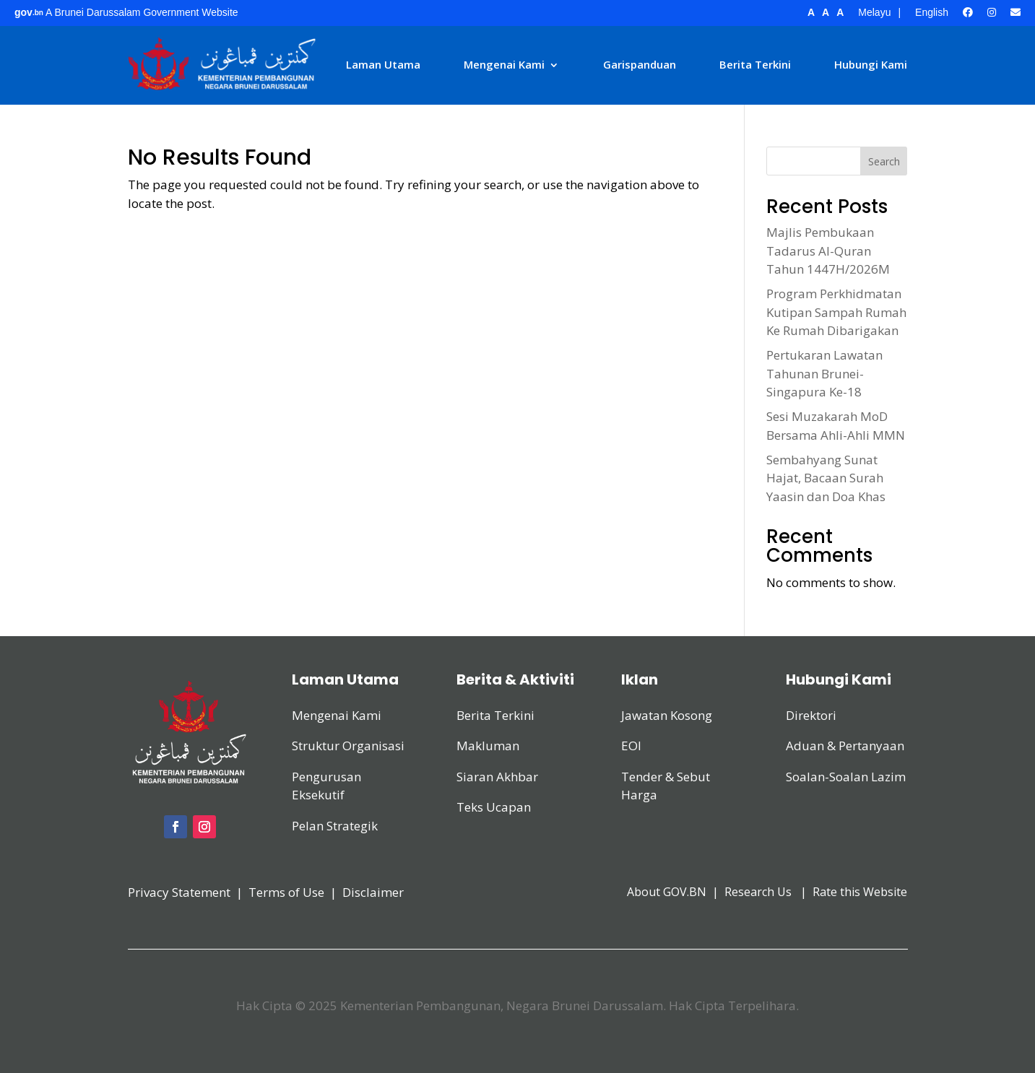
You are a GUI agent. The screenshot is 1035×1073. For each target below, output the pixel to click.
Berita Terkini (755, 64)
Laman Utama (383, 64)
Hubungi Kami (870, 64)
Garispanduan (639, 64)
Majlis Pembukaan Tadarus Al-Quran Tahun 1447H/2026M (828, 250)
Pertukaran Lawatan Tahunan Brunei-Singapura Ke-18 (824, 373)
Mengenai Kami (504, 64)
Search (884, 161)
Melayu (874, 12)
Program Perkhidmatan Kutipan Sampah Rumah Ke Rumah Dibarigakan (836, 312)
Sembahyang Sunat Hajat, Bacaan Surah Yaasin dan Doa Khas (825, 478)
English (931, 12)
